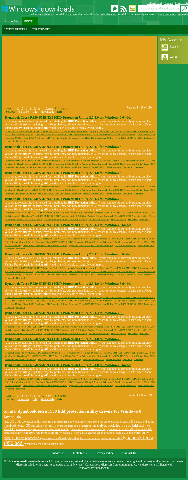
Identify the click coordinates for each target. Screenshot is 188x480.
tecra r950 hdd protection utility (42, 432)
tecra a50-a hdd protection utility (51, 429)
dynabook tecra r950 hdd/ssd (122, 429)
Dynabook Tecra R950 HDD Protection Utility (91, 138)
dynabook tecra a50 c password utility (132, 421)
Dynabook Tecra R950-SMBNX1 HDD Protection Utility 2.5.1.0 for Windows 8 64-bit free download (85, 382)
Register (175, 46)
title (35, 111)
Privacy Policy (104, 453)
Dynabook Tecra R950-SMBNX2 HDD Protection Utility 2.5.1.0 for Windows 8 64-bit (68, 284)
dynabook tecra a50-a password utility (83, 432)
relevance (23, 111)
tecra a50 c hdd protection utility (22, 421)
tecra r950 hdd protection (22, 438)
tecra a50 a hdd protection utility (100, 438)
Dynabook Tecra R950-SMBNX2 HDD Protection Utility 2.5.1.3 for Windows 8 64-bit (68, 225)
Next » (49, 108)
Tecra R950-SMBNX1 (99, 333)
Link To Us (181, 3)
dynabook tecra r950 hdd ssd (122, 425)
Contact (168, 3)
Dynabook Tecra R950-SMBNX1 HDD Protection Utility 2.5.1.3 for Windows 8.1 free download (67, 330)
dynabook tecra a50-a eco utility (93, 421)
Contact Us (129, 453)
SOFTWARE (11, 21)
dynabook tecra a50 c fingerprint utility (126, 432)
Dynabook (9, 141)
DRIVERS (30, 21)
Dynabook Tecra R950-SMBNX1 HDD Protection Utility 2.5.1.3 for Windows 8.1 (64, 313)
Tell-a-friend (154, 3)
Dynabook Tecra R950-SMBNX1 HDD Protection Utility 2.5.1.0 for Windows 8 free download (62, 356)
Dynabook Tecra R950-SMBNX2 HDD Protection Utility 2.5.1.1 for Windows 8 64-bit (68, 254)
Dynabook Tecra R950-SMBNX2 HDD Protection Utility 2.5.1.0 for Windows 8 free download (62, 190)
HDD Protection (146, 138)
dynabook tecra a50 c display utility (44, 443)
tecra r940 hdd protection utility (88, 429)
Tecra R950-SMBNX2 (93, 167)
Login (173, 56)
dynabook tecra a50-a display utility (59, 438)
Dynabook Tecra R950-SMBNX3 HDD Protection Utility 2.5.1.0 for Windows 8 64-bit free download (85, 134)
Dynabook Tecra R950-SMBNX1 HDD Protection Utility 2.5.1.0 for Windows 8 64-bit (68, 365)
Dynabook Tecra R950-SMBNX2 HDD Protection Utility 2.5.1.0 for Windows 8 (63, 173)
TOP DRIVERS (41, 29)
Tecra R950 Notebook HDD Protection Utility (45, 138)
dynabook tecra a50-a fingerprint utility (78, 425)
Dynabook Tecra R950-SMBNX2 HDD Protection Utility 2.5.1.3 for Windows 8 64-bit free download (85, 242)
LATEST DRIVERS (15, 29)
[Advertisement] (40, 70)
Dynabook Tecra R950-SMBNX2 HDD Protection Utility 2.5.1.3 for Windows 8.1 (64, 199)
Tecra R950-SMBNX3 (125, 138)
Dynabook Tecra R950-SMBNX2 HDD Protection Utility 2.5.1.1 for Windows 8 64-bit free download (85, 271)
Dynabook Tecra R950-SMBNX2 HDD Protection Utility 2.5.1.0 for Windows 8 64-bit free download (85, 300)
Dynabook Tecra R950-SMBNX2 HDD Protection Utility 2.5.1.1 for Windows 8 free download (62, 164)
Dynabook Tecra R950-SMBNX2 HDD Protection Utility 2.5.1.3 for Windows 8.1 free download (67, 216)
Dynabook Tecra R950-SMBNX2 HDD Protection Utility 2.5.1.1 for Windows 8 (63, 147)
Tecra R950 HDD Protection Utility (125, 164)
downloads (47, 111)
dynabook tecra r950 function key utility (30, 425)
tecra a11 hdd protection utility (58, 421)
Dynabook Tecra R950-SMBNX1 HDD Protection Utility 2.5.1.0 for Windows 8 (63, 339)
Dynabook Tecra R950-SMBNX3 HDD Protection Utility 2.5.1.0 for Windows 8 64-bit (68, 117)
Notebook (20, 141)
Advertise (58, 453)
